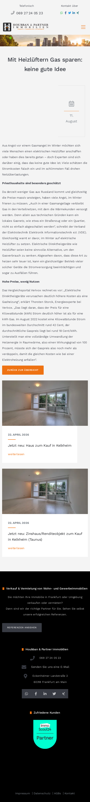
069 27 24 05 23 (26, 13)
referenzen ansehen (22, 627)
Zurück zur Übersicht (23, 370)
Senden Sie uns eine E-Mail (45, 667)
